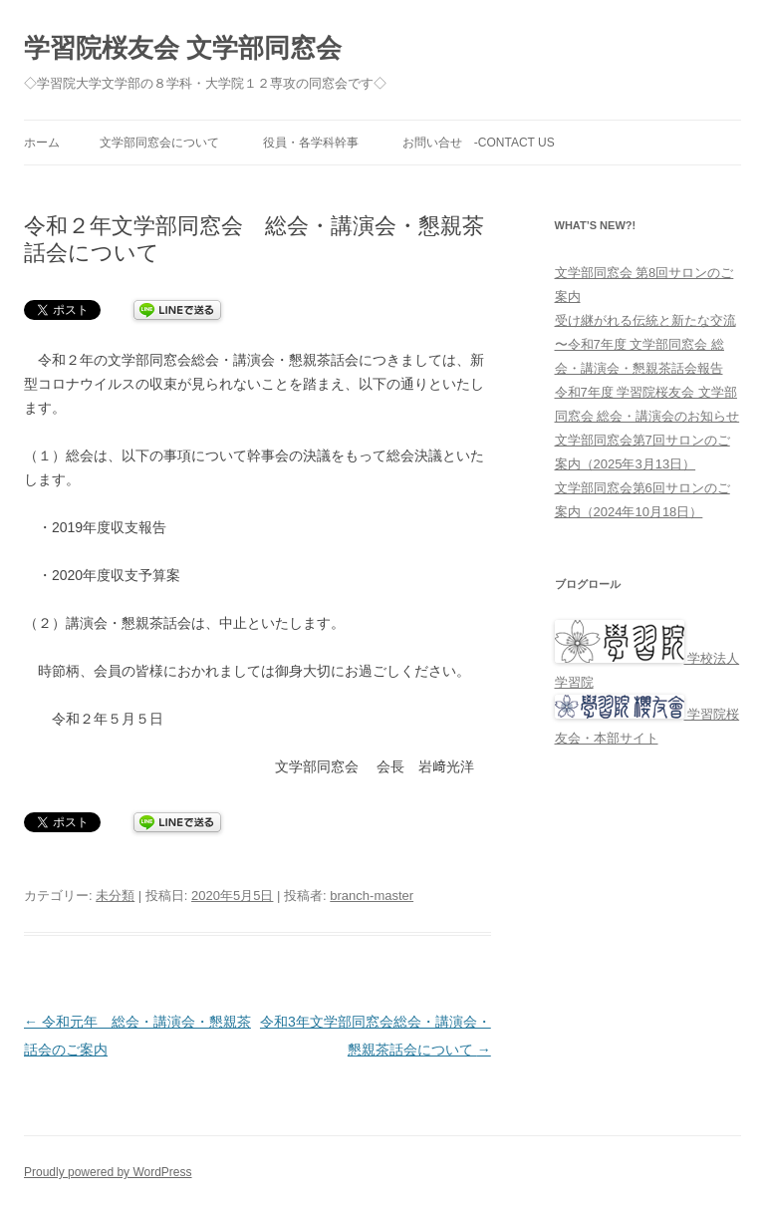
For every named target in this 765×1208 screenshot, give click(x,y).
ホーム (42, 143)
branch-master (371, 895)
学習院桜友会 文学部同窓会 (183, 48)
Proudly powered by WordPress (108, 1172)
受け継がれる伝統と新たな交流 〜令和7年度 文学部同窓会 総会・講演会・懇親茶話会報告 (645, 344)
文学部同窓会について (159, 143)
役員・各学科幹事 (311, 143)
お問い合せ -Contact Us (478, 143)
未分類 (115, 895)
